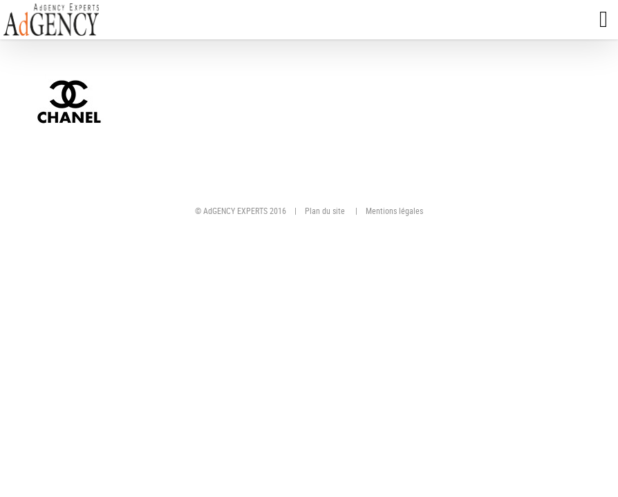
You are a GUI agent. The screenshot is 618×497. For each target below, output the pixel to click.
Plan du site (325, 210)
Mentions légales (394, 210)
